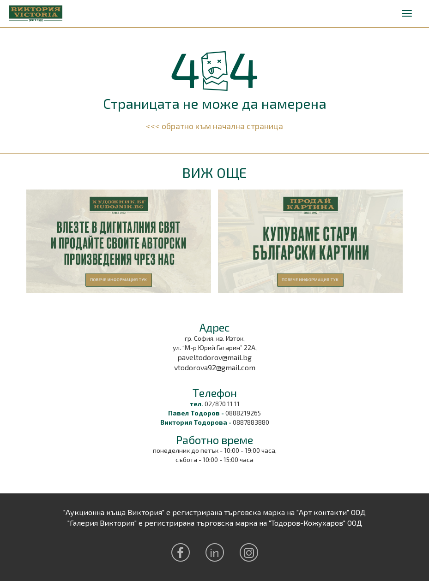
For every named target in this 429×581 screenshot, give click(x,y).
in (214, 552)
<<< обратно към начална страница (214, 126)
